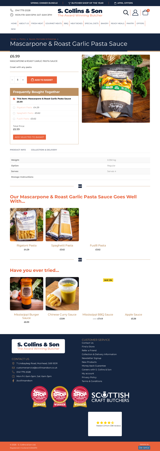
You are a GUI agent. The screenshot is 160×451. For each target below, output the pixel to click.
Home (14, 23)
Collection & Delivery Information (99, 354)
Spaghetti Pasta (25, 113)
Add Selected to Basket (29, 137)
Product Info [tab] (18, 150)
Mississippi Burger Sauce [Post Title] (26, 316)
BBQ (66, 23)
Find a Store (88, 346)
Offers (140, 23)
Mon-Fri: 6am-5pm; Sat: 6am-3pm (33, 15)
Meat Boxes (76, 23)
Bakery (105, 23)
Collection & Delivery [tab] (44, 150)
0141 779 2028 (22, 10)
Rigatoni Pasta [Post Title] (26, 245)
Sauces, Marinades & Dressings (42, 39)
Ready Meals (117, 23)
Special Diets (91, 23)
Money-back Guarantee (94, 365)
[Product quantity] (17, 79)
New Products (89, 362)
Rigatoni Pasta (25, 107)
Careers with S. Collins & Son (96, 369)
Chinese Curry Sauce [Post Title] (62, 314)
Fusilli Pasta (23, 118)
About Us (24, 23)
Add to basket (44, 80)
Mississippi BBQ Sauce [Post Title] (97, 314)
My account (88, 373)
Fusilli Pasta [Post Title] (98, 245)
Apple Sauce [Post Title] (133, 314)
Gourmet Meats (53, 23)
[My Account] (134, 13)
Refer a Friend (89, 350)
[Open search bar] (125, 12)
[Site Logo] (80, 12)
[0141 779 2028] (11, 10)
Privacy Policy (89, 377)
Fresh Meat (37, 23)
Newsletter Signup (91, 358)
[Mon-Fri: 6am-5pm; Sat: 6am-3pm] (11, 14)
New (13, 29)
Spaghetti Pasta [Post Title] (62, 245)
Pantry (130, 23)
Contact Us (87, 343)
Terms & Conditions (92, 381)
